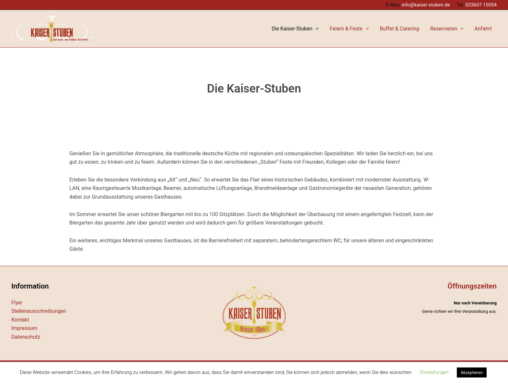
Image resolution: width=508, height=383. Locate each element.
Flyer (16, 303)
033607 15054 (481, 5)
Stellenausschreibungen (38, 311)
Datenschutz (25, 337)
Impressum (24, 328)
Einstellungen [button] (434, 372)
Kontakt (20, 320)
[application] (344, 28)
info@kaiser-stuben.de (426, 5)
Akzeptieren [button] (472, 372)
